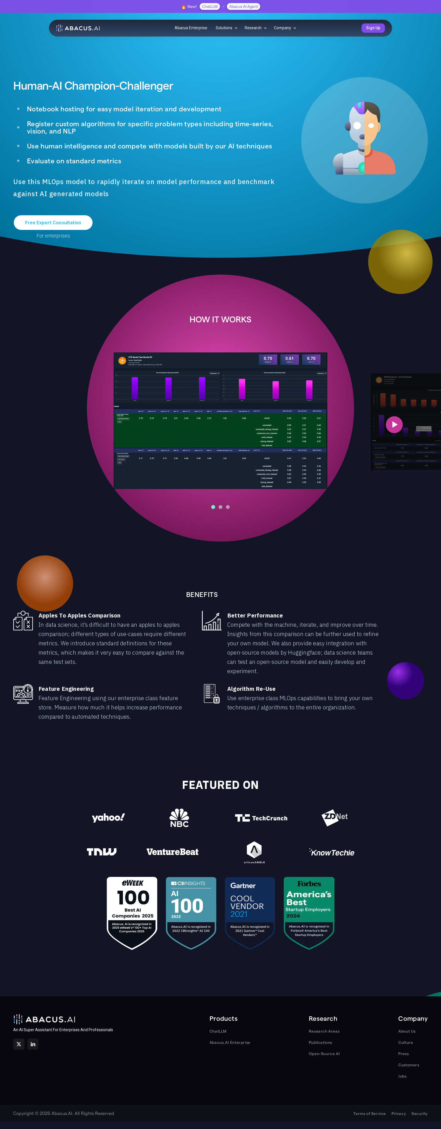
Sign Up (373, 28)
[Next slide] (394, 425)
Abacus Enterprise (191, 28)
